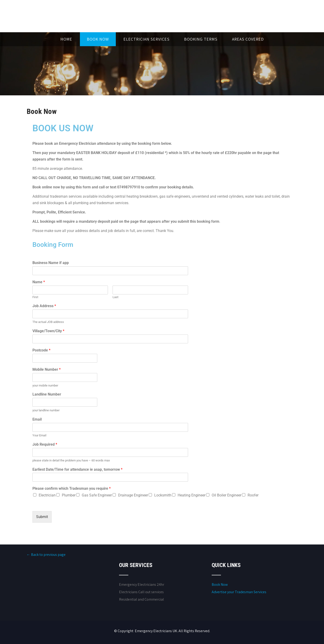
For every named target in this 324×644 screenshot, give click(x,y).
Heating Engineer (191, 495)
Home (66, 39)
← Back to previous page (46, 554)
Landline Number (46, 394)
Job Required (44, 444)
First (35, 297)
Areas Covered (248, 39)
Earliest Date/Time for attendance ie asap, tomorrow (77, 469)
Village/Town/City (48, 331)
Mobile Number (46, 369)
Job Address (44, 306)
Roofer (253, 495)
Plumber (68, 495)
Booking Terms (200, 39)
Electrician (47, 495)
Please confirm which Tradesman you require (71, 488)
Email (37, 419)
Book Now (98, 39)
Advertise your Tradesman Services (239, 591)
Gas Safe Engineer (97, 495)
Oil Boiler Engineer (226, 495)
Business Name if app (50, 263)
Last (115, 297)
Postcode (41, 350)
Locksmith (162, 495)
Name (38, 282)
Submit (42, 517)
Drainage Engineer (133, 495)
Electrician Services (146, 39)
